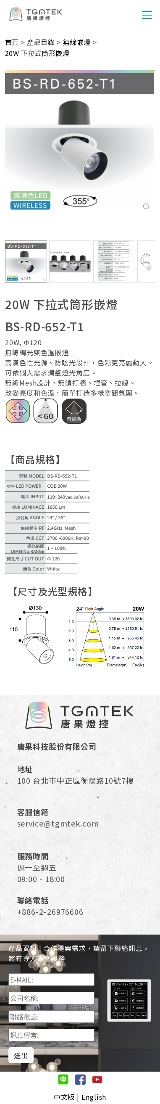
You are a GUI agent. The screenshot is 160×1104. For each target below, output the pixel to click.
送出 (21, 1055)
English (93, 1097)
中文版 (64, 1097)
